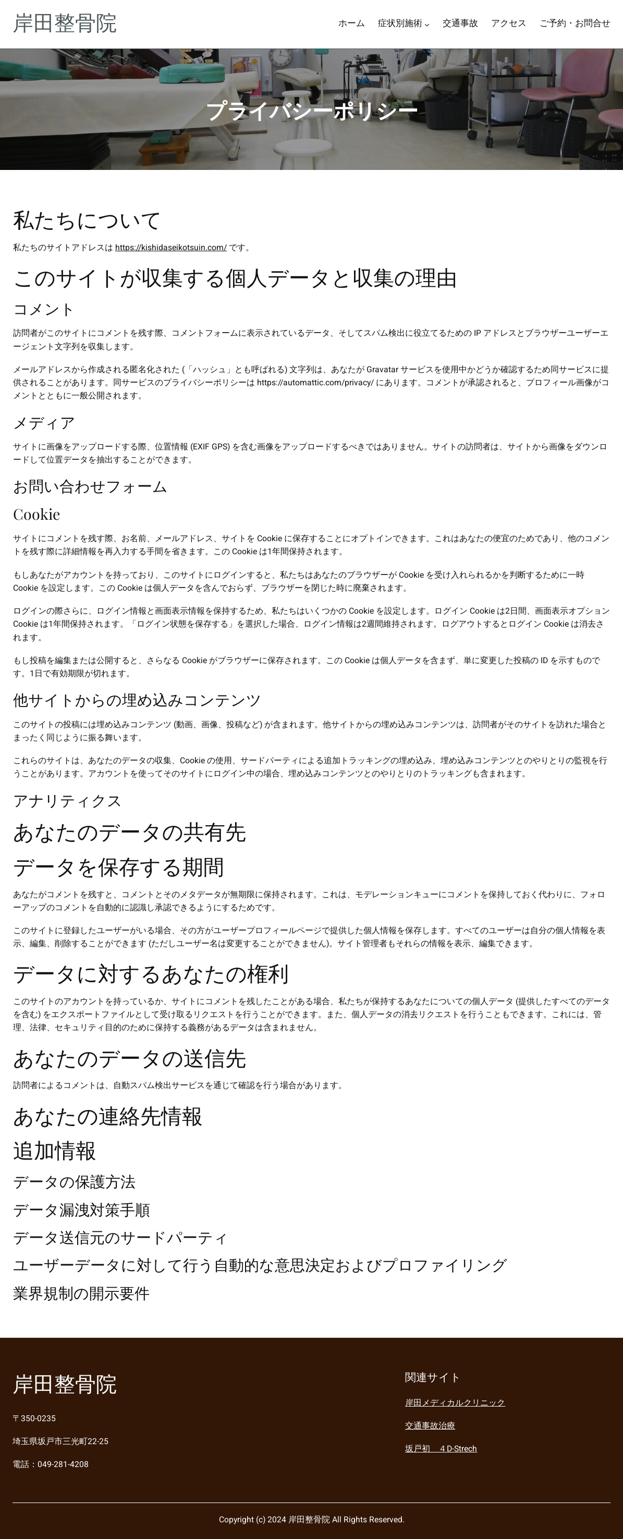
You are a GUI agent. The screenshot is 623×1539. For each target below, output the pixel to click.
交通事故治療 (430, 1426)
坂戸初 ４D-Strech (441, 1449)
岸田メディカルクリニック (455, 1403)
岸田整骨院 (65, 24)
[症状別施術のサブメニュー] (427, 24)
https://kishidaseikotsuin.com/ (171, 248)
